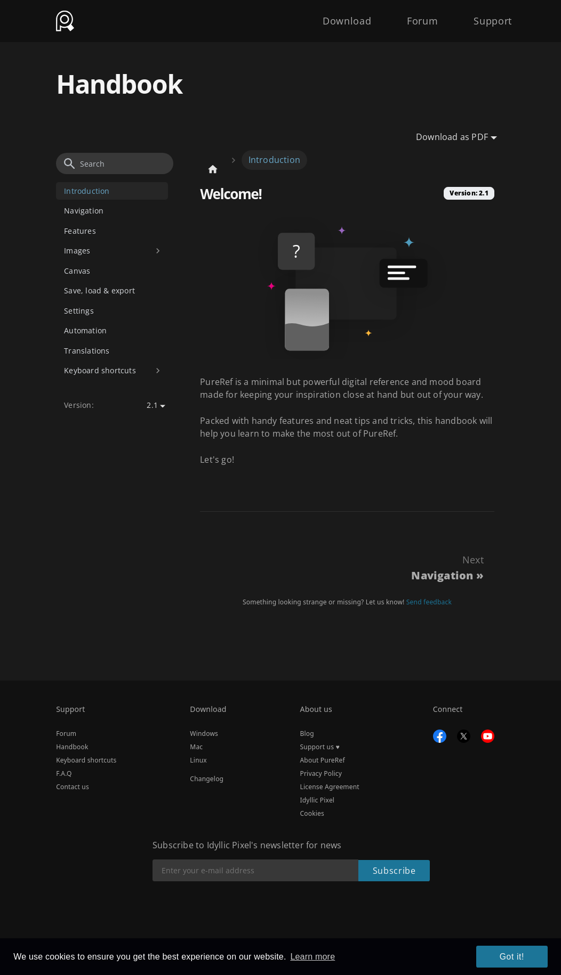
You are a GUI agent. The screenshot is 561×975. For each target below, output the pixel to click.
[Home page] (213, 169)
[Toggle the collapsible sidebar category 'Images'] (158, 251)
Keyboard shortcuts (100, 370)
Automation (85, 330)
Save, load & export (99, 290)
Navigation (83, 211)
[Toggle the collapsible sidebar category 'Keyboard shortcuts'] (158, 371)
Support (490, 17)
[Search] (114, 163)
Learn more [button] (312, 957)
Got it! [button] (515, 958)
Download (330, 17)
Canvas (77, 271)
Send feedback (429, 602)
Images (77, 250)
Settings (79, 311)
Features (80, 231)
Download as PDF (452, 137)
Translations (86, 351)
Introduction (86, 191)
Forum (412, 17)
